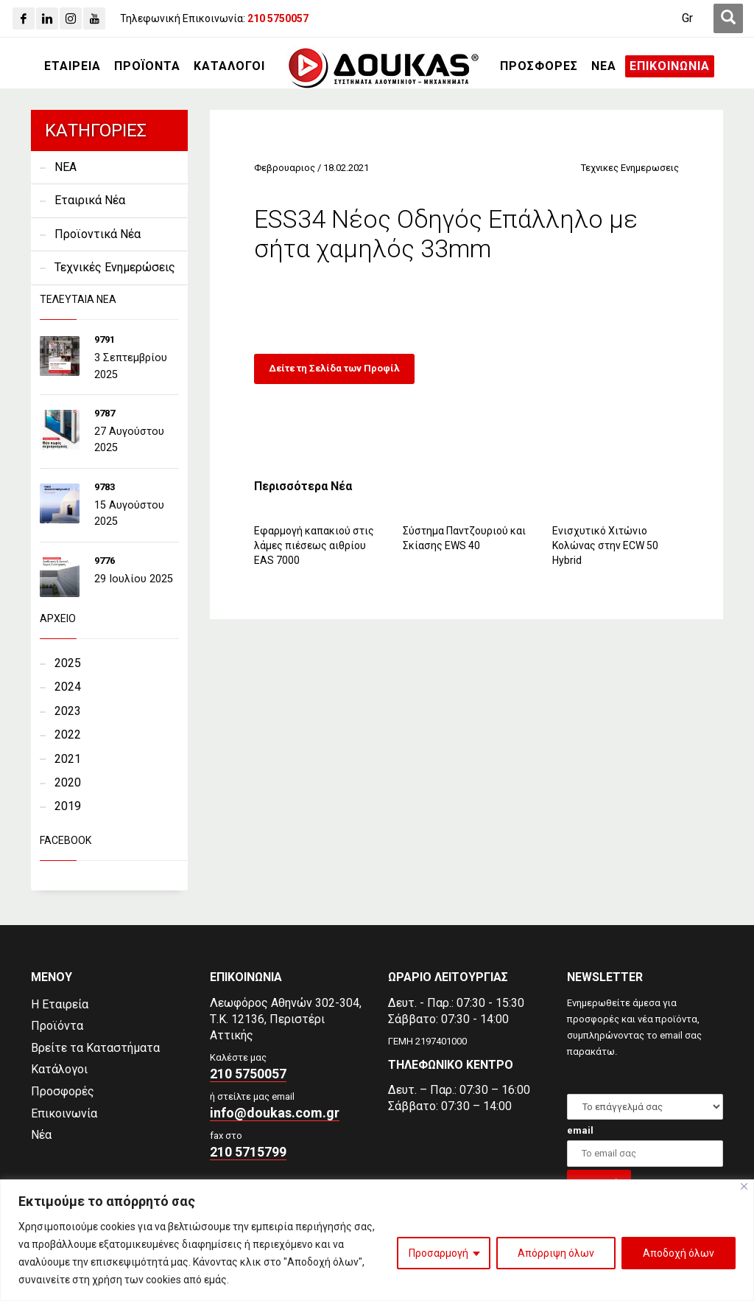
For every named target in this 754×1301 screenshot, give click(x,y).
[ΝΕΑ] (604, 66)
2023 (67, 711)
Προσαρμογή (438, 1253)
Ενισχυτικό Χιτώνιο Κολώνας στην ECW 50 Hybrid (605, 545)
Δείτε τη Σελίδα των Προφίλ (334, 368)
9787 (104, 413)
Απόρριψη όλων (556, 1253)
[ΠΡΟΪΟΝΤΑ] (147, 66)
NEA (65, 167)
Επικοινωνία (64, 1113)
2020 (67, 782)
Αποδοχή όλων (678, 1253)
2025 (67, 663)
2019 (67, 806)
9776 (104, 560)
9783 (104, 486)
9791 (104, 339)
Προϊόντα (57, 1026)
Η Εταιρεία (59, 1004)
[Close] (744, 1186)
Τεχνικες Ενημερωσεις (630, 167)
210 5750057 (248, 1073)
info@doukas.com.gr (274, 1112)
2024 (67, 687)
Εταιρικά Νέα (89, 200)
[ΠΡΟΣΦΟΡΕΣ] (539, 66)
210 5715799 (248, 1151)
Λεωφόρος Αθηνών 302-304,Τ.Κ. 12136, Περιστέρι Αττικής (286, 1019)
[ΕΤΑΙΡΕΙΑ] (72, 66)
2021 (67, 759)
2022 (67, 735)
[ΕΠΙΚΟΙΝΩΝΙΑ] (669, 66)
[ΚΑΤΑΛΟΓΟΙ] (229, 66)
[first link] (728, 18)
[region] (377, 1240)
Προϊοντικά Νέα (97, 234)
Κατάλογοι (59, 1069)
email (580, 1130)
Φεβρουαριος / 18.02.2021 (311, 167)
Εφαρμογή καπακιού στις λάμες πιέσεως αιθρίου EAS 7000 (314, 545)
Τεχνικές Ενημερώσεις (114, 267)
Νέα (41, 1135)
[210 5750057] (278, 18)
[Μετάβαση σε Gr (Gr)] (687, 18)
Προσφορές (62, 1091)
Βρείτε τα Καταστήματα (95, 1048)
